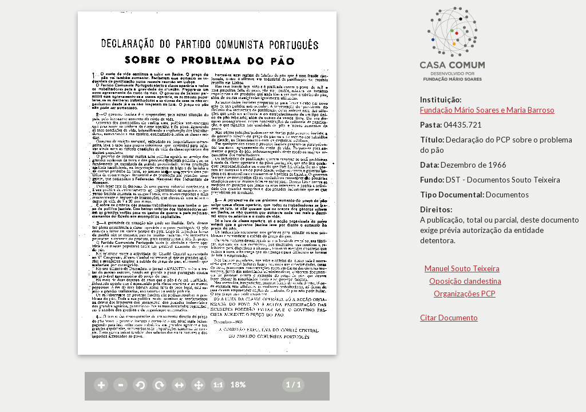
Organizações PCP (465, 293)
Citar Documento (449, 317)
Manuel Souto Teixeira (462, 268)
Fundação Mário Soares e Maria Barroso (487, 109)
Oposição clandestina (465, 281)
